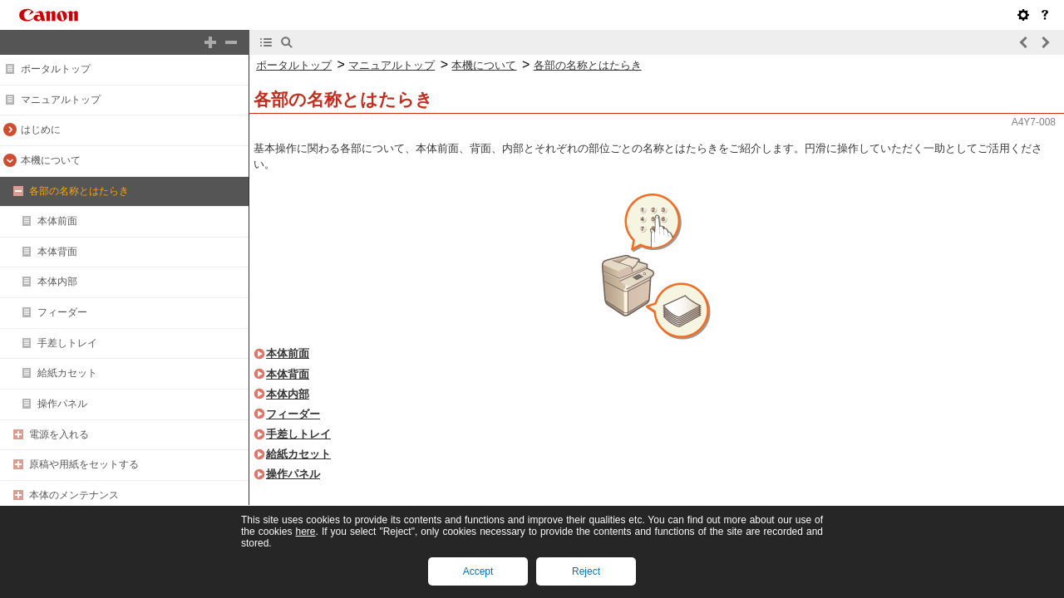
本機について (51, 160)
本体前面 (57, 221)
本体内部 (57, 281)
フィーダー (62, 312)
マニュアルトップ (61, 99)
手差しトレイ (67, 343)
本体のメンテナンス (74, 495)
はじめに (41, 129)
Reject (586, 571)
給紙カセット (67, 373)
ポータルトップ (56, 69)
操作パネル (62, 403)
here (305, 531)
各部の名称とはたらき (79, 191)
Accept (478, 571)
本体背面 (57, 251)
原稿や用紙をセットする (84, 464)
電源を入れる (59, 434)
